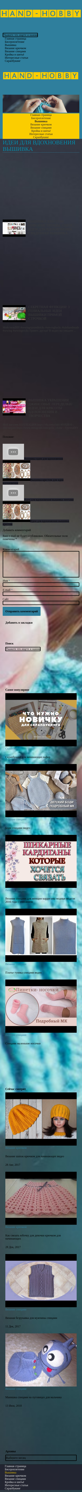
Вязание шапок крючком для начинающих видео (34, 1156)
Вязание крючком (16, 1147)
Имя (6, 580)
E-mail (8, 589)
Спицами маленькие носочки (23, 1043)
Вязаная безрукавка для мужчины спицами (31, 1317)
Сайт (6, 599)
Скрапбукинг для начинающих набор (27, 757)
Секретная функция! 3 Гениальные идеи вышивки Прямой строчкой (41, 273)
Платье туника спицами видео (23, 972)
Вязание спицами (15, 819)
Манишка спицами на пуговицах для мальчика (33, 1397)
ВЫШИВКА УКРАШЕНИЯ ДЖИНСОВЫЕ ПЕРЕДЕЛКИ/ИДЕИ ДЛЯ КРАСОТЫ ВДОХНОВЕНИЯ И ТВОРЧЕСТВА (41, 366)
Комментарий (11, 549)
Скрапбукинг (13, 60)
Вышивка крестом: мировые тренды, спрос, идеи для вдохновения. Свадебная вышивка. (41, 187)
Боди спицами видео (17, 827)
